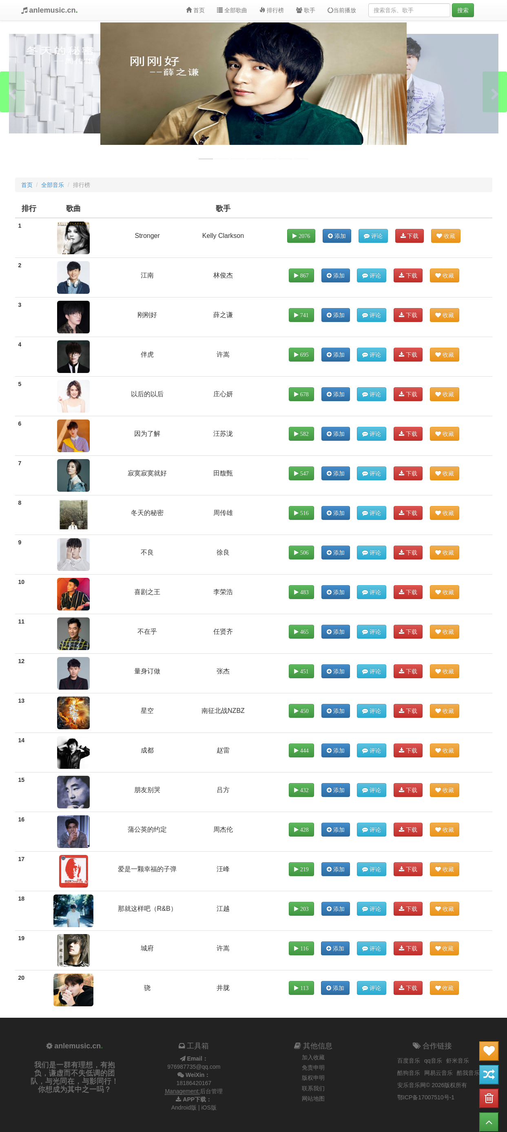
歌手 (305, 10)
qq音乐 (433, 1060)
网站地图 (313, 1098)
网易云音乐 (438, 1073)
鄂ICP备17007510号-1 (425, 1097)
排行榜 (271, 10)
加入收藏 (313, 1057)
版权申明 (313, 1077)
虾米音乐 (457, 1060)
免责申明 (313, 1067)
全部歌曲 (232, 10)
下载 (410, 236)
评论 (373, 236)
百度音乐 (408, 1060)
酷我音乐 (468, 1073)
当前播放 (341, 10)
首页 (195, 10)
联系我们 (313, 1088)
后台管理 (211, 1091)
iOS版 (208, 1107)
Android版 (184, 1107)
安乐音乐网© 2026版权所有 (432, 1085)
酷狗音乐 (408, 1073)
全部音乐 (52, 185)
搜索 (463, 10)
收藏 (445, 236)
